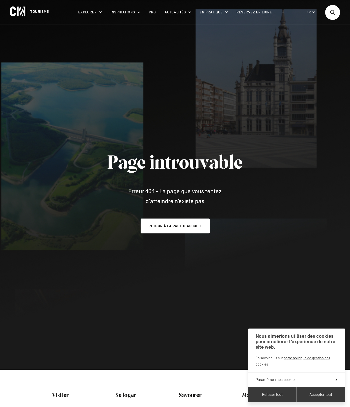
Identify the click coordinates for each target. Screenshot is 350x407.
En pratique (214, 12)
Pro (152, 12)
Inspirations (125, 12)
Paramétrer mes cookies (296, 379)
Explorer (90, 12)
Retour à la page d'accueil (175, 226)
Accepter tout (321, 394)
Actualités (178, 12)
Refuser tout (272, 394)
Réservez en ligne (254, 12)
